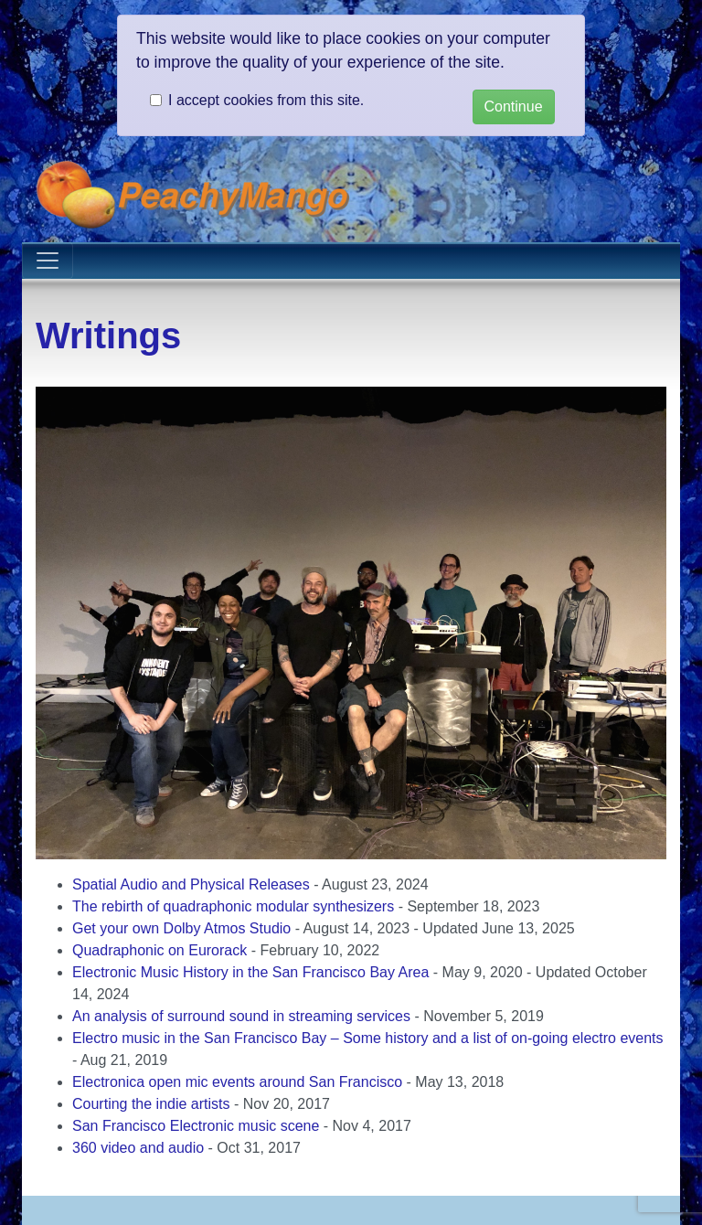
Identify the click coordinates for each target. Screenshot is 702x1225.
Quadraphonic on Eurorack (159, 950)
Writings (108, 335)
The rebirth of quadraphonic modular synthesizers (233, 906)
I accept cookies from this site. (266, 100)
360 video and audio (138, 1148)
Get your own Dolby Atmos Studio (181, 928)
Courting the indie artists (151, 1104)
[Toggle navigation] (47, 260)
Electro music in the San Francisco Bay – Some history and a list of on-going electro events (368, 1038)
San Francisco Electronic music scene (195, 1126)
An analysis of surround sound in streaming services (241, 1016)
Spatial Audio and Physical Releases (191, 884)
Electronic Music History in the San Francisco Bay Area (250, 972)
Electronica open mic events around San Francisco (237, 1082)
